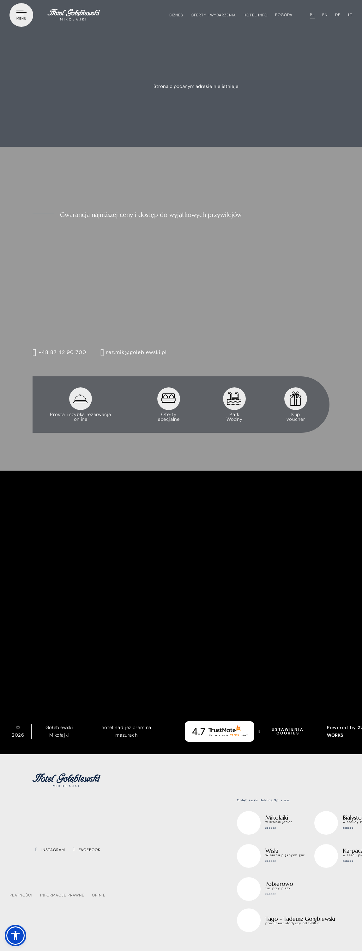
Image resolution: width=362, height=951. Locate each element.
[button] (15, 935)
